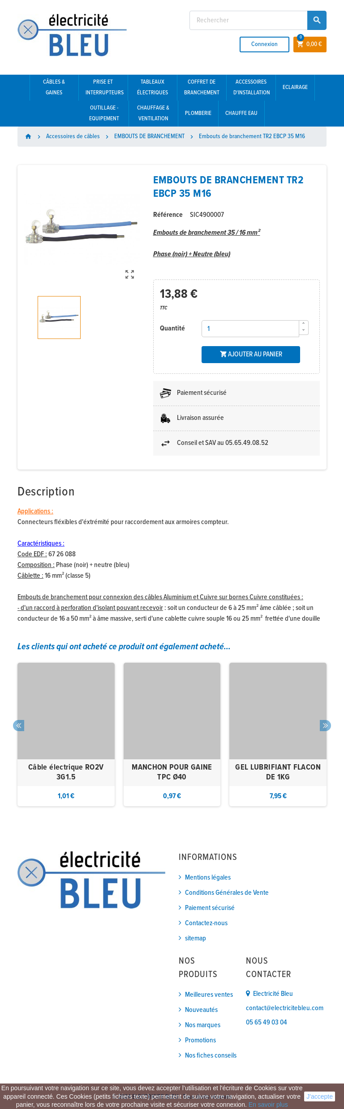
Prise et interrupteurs (105, 87)
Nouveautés (201, 1010)
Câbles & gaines (54, 87)
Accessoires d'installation (251, 87)
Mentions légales (208, 877)
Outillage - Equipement (104, 113)
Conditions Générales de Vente (227, 892)
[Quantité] (250, 328)
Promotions (200, 1040)
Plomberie (198, 113)
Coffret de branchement (201, 87)
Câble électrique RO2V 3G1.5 (66, 772)
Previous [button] (18, 725)
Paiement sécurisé (210, 908)
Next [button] (325, 725)
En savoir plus (268, 1104)
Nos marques (202, 1025)
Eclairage (295, 87)
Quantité (172, 328)
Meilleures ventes (209, 994)
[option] (66, 735)
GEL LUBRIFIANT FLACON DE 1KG (278, 772)
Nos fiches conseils (210, 1055)
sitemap (195, 938)
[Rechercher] (258, 20)
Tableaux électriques (152, 87)
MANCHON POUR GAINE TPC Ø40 (172, 772)
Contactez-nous (206, 923)
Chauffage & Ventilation (153, 113)
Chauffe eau (241, 113)
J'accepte (319, 1096)
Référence (168, 215)
